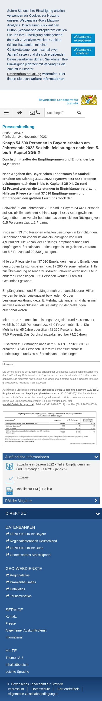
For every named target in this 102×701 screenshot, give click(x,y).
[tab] (51, 457)
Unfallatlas (17, 589)
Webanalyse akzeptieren (83, 38)
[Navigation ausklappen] (6, 113)
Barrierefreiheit (68, 689)
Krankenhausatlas (23, 582)
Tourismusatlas (21, 596)
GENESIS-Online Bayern (28, 534)
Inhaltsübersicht (17, 664)
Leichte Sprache (17, 671)
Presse (11, 623)
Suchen (79, 113)
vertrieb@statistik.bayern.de (18, 404)
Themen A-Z (14, 658)
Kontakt (11, 616)
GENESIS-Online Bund (26, 548)
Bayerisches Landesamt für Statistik (37, 684)
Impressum (16, 689)
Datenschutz (41, 689)
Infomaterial (14, 637)
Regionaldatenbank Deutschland (33, 541)
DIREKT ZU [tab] (16, 513)
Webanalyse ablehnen (83, 51)
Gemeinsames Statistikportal (30, 555)
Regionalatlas (20, 575)
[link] (51, 467)
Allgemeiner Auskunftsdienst (26, 630)
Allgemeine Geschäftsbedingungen (33, 694)
